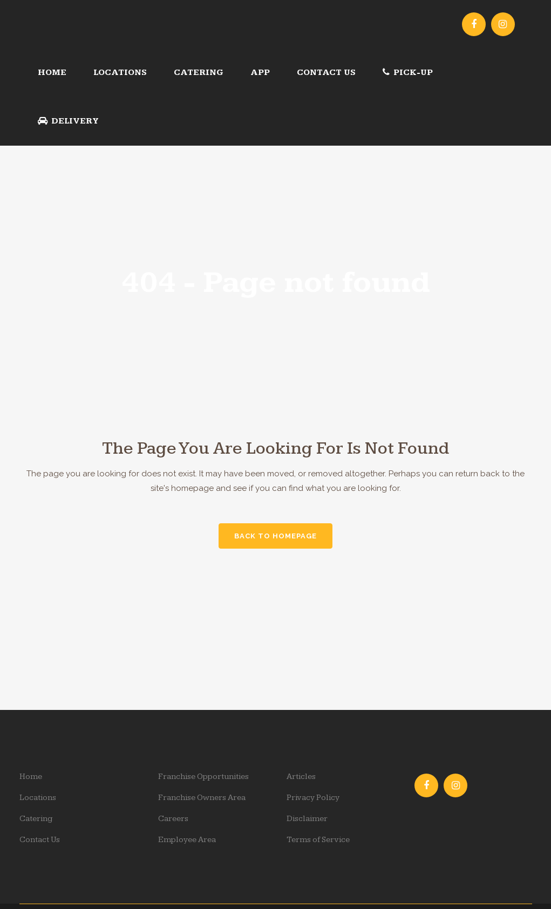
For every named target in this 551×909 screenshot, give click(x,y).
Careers (173, 818)
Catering (35, 818)
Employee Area (187, 839)
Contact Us (39, 839)
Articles (301, 776)
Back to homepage (275, 536)
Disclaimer (307, 818)
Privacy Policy (313, 797)
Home (30, 776)
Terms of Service (318, 839)
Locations (37, 797)
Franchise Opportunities (203, 776)
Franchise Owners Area (202, 797)
